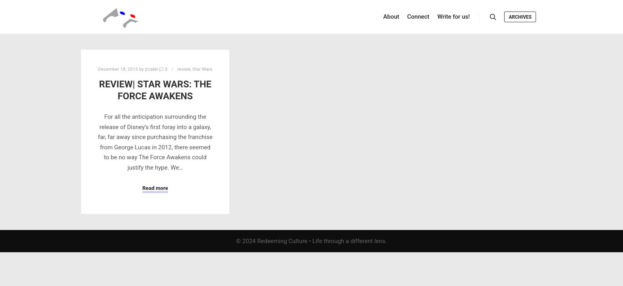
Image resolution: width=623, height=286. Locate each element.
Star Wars (202, 69)
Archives (520, 17)
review (183, 69)
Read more (155, 188)
